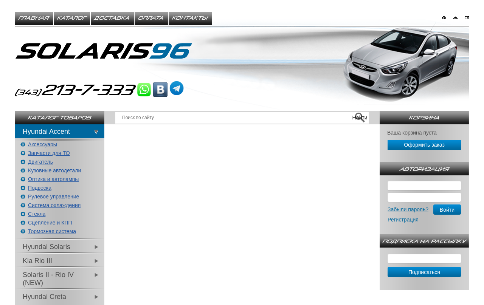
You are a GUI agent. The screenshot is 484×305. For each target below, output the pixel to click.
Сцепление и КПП (50, 223)
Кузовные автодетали (54, 170)
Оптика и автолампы (53, 179)
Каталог (71, 18)
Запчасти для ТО (49, 153)
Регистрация (403, 220)
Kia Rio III (37, 261)
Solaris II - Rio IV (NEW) (48, 278)
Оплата (151, 18)
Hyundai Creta (44, 296)
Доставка (112, 18)
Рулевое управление (53, 197)
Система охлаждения (54, 205)
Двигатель (40, 162)
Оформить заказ (424, 145)
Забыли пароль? (408, 209)
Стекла (36, 214)
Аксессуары (42, 144)
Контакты (190, 18)
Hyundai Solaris (46, 247)
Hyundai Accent (46, 131)
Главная (34, 18)
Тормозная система (52, 231)
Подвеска (39, 188)
